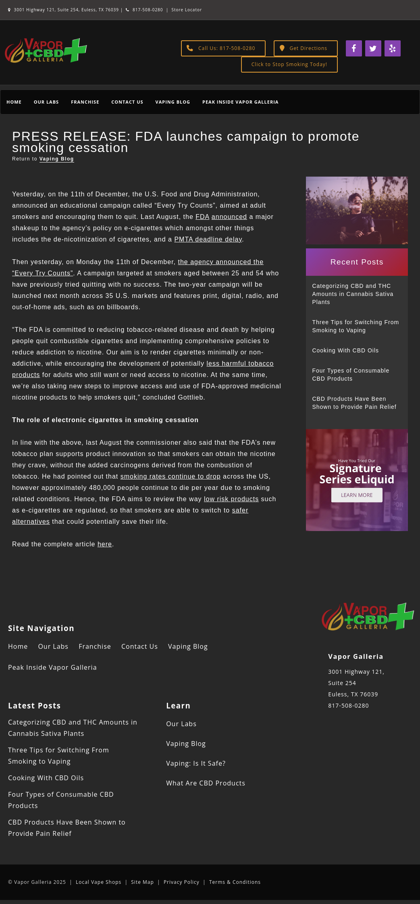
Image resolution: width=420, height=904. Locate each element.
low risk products (231, 499)
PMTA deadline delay (208, 239)
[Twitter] (373, 48)
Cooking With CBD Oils (345, 350)
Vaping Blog (173, 102)
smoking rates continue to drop (171, 476)
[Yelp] (393, 48)
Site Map (142, 882)
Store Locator (186, 9)
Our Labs (46, 102)
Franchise (85, 102)
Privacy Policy (182, 882)
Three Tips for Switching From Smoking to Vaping (355, 326)
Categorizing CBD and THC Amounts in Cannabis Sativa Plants (352, 294)
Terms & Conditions (235, 882)
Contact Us (127, 102)
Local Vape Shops (98, 882)
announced (229, 216)
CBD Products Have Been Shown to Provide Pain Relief (354, 403)
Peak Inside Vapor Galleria (240, 102)
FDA (202, 216)
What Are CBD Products (205, 783)
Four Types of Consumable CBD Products (350, 374)
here (105, 544)
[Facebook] (354, 48)
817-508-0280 (144, 9)
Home (14, 102)
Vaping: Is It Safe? (196, 763)
